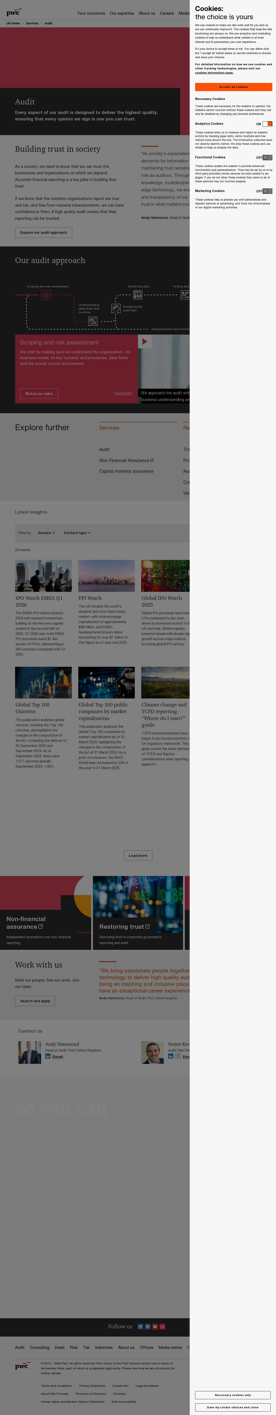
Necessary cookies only (233, 1395)
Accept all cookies (234, 87)
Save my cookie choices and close (233, 1407)
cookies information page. (214, 72)
